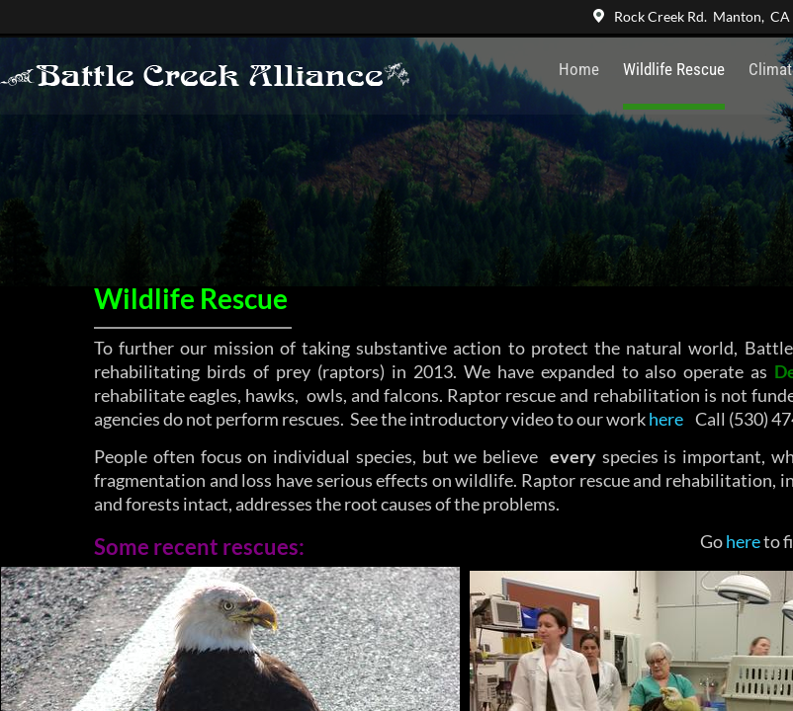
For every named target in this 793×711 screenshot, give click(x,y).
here (666, 419)
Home (579, 69)
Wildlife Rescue (674, 69)
